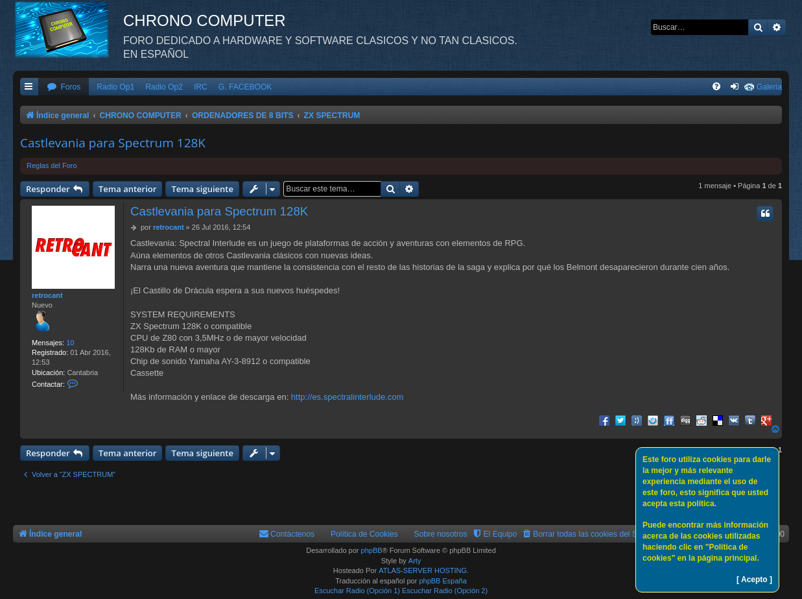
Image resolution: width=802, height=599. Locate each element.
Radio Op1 (115, 87)
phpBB (372, 550)
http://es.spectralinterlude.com (347, 397)
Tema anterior (127, 189)
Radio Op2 (164, 87)
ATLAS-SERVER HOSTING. (424, 570)
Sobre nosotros (440, 534)
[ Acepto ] (754, 579)
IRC (200, 87)
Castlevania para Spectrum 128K (113, 142)
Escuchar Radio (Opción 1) (357, 590)
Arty (414, 561)
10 (70, 343)
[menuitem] (63, 87)
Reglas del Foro (52, 165)
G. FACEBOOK (245, 87)
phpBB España (442, 581)
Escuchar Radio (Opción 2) (445, 590)
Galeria (769, 87)
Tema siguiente (202, 189)
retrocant (47, 295)
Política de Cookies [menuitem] (364, 534)
